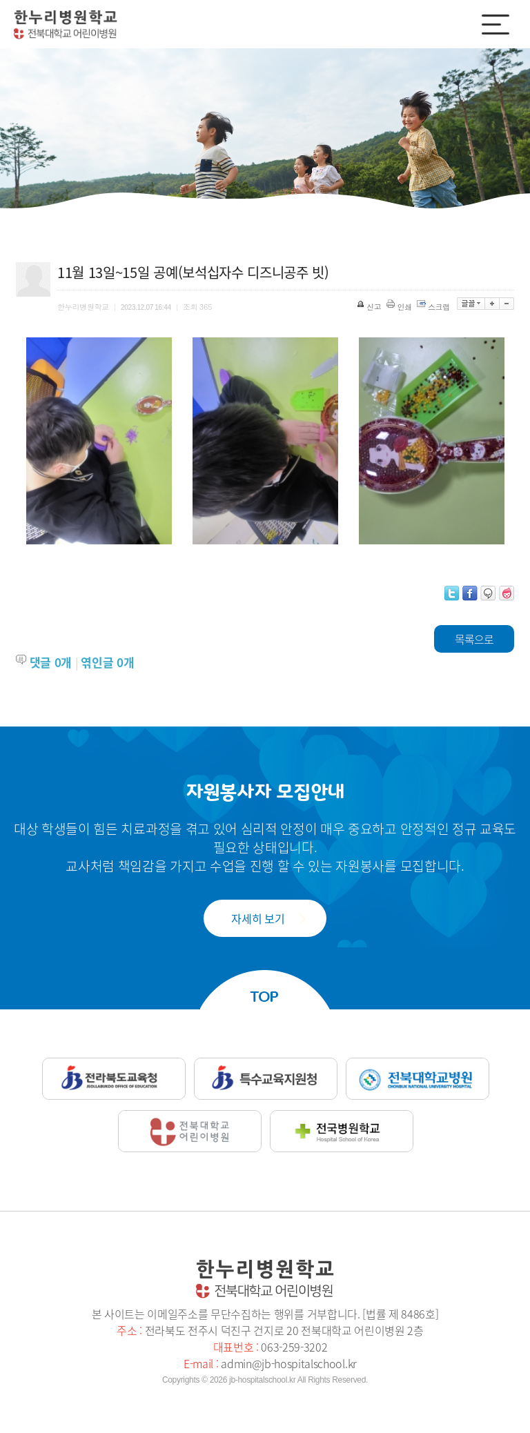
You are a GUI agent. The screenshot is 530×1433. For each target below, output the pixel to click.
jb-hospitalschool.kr (262, 1380)
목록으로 (474, 639)
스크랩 (434, 307)
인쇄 (400, 307)
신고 (370, 307)
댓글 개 (51, 662)
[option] (99, 440)
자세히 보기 (257, 918)
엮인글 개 (107, 662)
